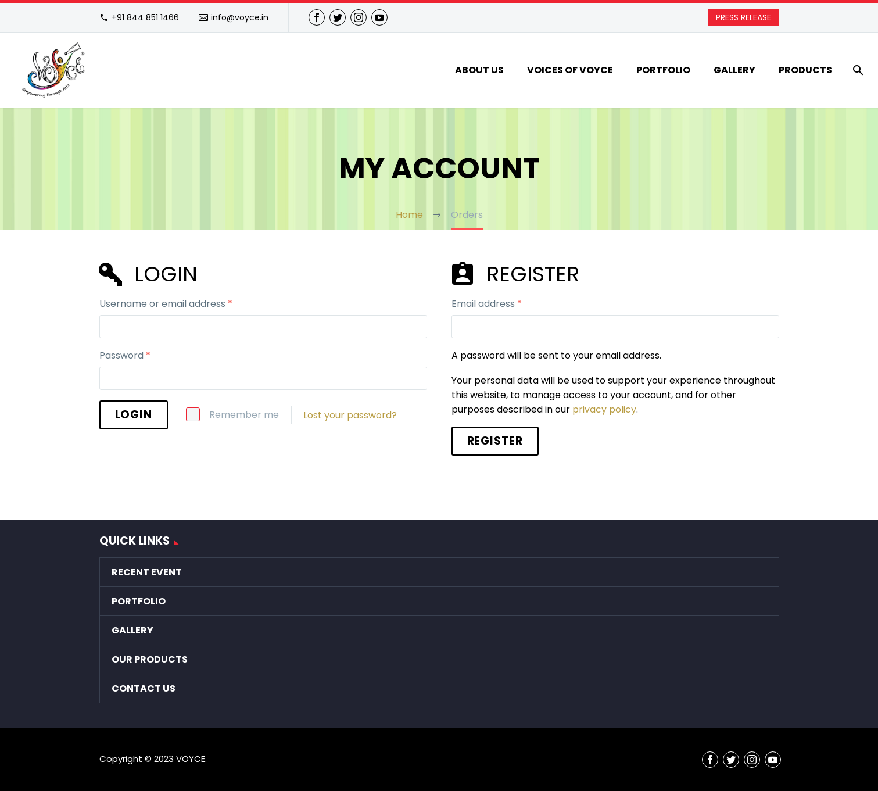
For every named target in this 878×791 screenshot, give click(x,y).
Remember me (244, 414)
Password (124, 355)
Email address (486, 303)
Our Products (150, 659)
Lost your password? (350, 415)
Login (134, 415)
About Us (479, 70)
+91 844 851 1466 (145, 17)
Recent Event (147, 572)
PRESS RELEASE (743, 17)
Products (805, 70)
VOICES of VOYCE (570, 70)
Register (495, 441)
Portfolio (663, 70)
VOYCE (190, 759)
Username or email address (165, 303)
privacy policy (604, 409)
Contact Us (143, 688)
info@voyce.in (239, 17)
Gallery (734, 70)
